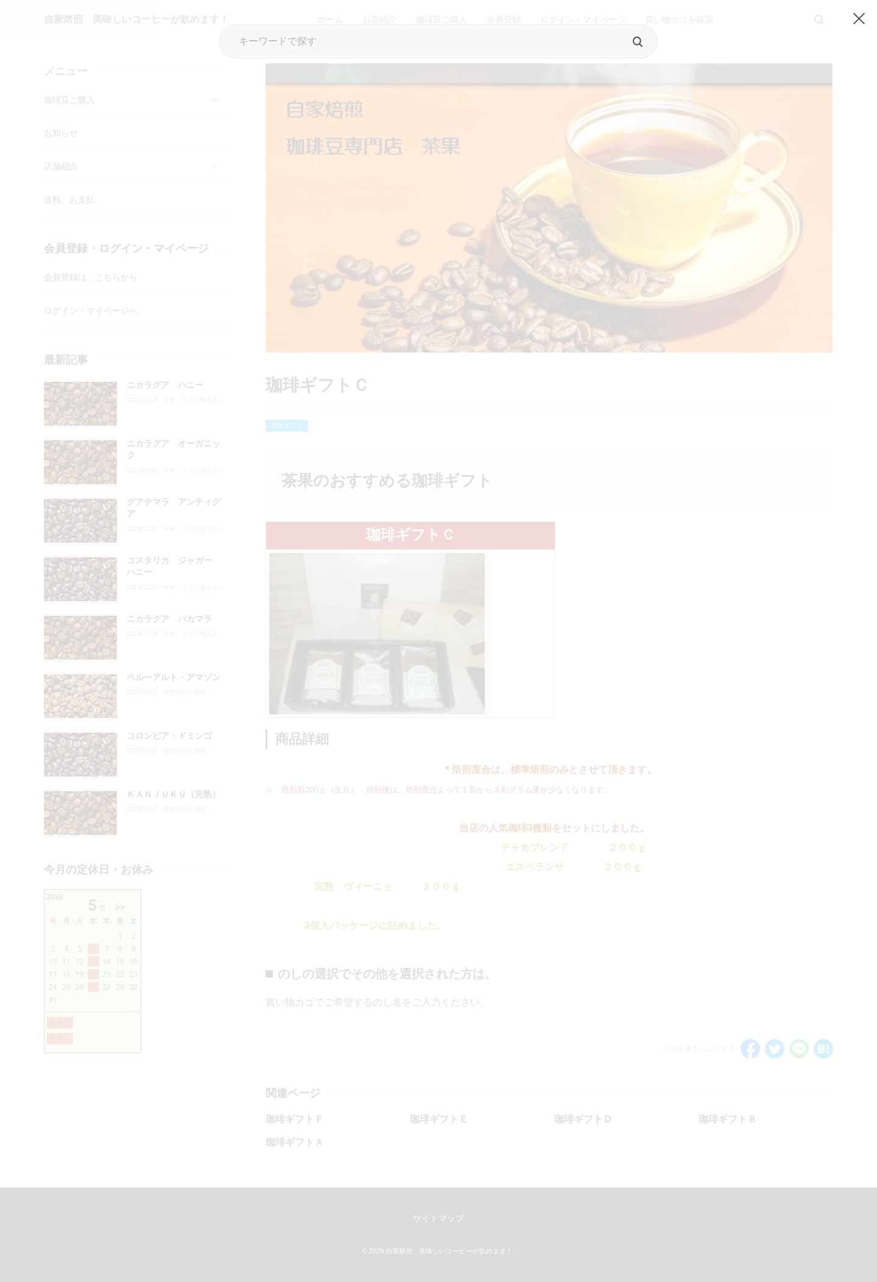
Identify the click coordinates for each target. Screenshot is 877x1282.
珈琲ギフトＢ (728, 1119)
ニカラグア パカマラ (169, 619)
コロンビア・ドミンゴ (169, 736)
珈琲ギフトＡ (295, 1142)
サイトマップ (438, 1218)
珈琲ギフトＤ (583, 1119)
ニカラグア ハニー (165, 385)
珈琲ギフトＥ (439, 1119)
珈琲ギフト (287, 425)
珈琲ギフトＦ (295, 1119)
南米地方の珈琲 (184, 692)
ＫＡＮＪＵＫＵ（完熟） (173, 794)
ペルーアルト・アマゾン (173, 677)
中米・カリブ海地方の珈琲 (193, 400)
